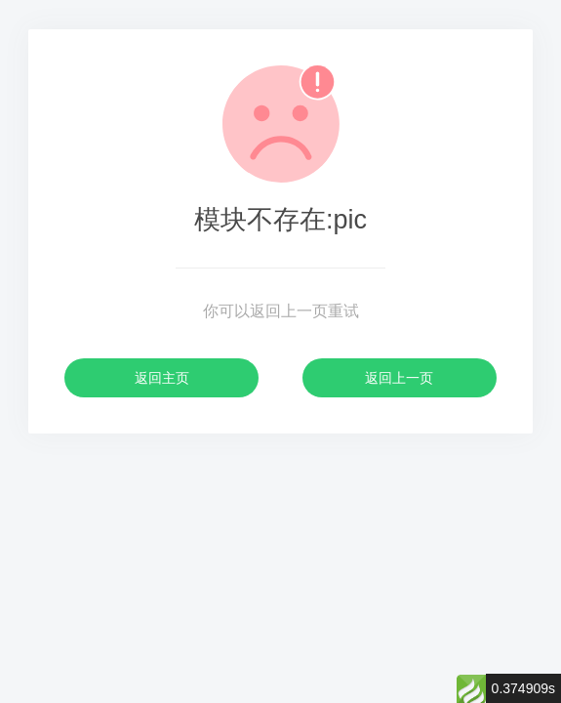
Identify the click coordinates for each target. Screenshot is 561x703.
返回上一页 (399, 378)
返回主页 (162, 378)
